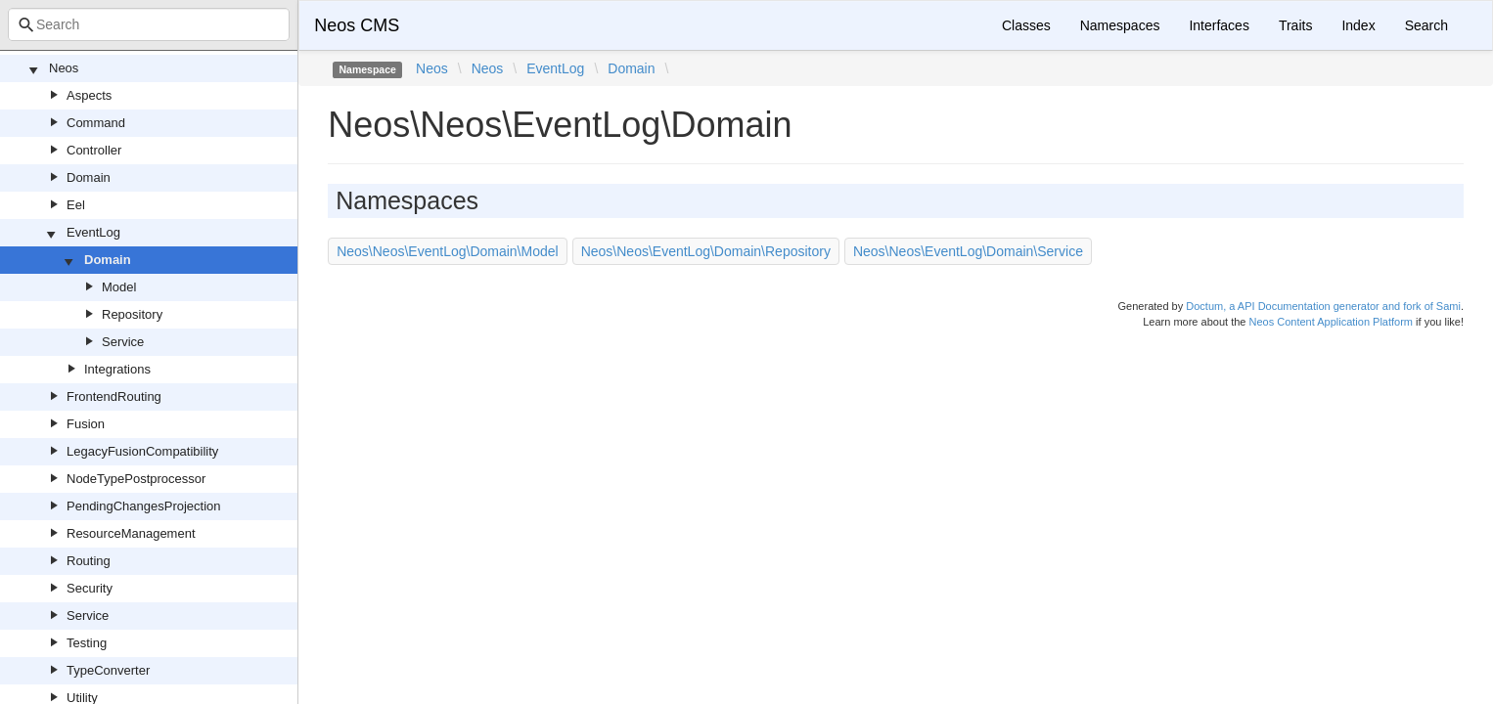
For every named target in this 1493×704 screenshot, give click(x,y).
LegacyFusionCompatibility (142, 451)
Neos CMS (356, 25)
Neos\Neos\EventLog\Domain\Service (968, 251)
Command (96, 122)
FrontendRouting (114, 396)
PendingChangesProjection (144, 506)
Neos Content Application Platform (1330, 322)
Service (123, 341)
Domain (89, 177)
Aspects (89, 95)
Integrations (117, 369)
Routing (89, 560)
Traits (1295, 25)
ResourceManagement (131, 533)
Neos (63, 68)
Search (1426, 25)
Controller (94, 150)
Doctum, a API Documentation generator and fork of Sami (1323, 306)
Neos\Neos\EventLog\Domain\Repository (706, 251)
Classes (1026, 25)
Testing (87, 643)
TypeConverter (108, 670)
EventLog (93, 232)
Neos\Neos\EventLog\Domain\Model (447, 251)
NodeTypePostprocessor (136, 478)
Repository (132, 314)
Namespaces (1120, 25)
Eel (76, 205)
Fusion (86, 424)
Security (90, 588)
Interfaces (1218, 25)
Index (1358, 25)
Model (119, 287)
